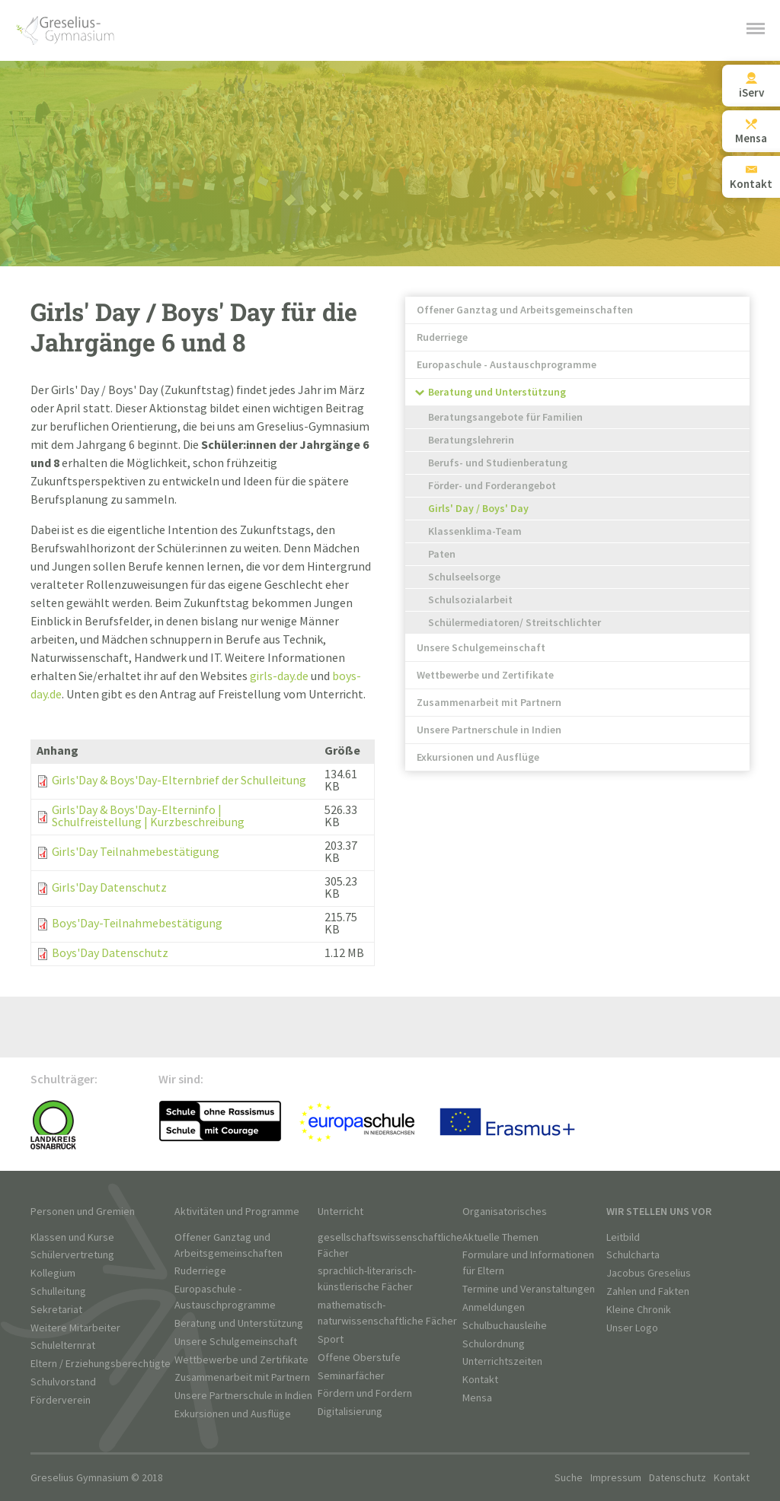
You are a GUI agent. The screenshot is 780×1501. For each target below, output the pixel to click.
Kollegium (52, 1273)
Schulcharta (633, 1254)
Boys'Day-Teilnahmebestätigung (137, 924)
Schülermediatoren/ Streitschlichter (514, 622)
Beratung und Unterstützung (497, 392)
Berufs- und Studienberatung (497, 462)
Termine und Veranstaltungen (528, 1289)
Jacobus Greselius (648, 1273)
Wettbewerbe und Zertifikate (485, 675)
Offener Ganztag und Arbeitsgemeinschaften (525, 310)
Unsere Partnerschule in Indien (489, 729)
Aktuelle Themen (500, 1237)
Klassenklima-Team (475, 531)
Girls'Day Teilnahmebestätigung (135, 852)
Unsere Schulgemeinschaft (481, 647)
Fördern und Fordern (365, 1393)
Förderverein (60, 1400)
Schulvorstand (63, 1381)
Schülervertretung (72, 1254)
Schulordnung (493, 1343)
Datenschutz (677, 1477)
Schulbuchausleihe (504, 1325)
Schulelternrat (62, 1345)
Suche (569, 1477)
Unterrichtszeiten (502, 1361)
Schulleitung (58, 1291)
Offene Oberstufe (359, 1357)
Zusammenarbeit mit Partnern (489, 702)
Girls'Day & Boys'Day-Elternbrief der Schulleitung (179, 781)
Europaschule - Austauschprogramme (506, 364)
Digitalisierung (350, 1411)
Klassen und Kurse (72, 1237)
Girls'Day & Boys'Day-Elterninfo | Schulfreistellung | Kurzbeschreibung (148, 816)
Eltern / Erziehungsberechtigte (100, 1363)
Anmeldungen (493, 1307)
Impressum (615, 1477)
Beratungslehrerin (471, 440)
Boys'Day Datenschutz (110, 953)
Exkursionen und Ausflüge (478, 757)
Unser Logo (632, 1327)
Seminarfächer (351, 1375)
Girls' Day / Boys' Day (478, 508)
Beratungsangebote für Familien (505, 417)
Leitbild (623, 1237)
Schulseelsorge (464, 577)
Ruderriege (442, 337)
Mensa (477, 1397)
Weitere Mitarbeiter (75, 1327)
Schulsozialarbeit (470, 599)
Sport (331, 1339)
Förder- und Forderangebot (492, 485)
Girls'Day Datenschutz (109, 888)
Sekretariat (56, 1309)
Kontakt (480, 1379)
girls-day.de (279, 676)
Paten (442, 554)
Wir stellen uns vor (658, 1211)
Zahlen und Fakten (647, 1291)
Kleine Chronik (638, 1309)
